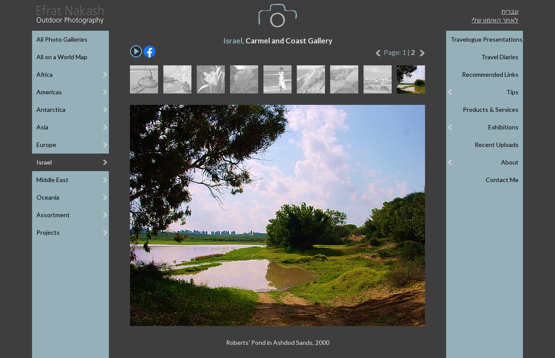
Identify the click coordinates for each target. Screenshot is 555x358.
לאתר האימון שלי (495, 20)
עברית (510, 11)
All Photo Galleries (61, 39)
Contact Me (502, 179)
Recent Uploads (497, 144)
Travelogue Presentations (486, 39)
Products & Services (491, 109)
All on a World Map (61, 57)
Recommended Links (490, 74)
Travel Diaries (500, 57)
